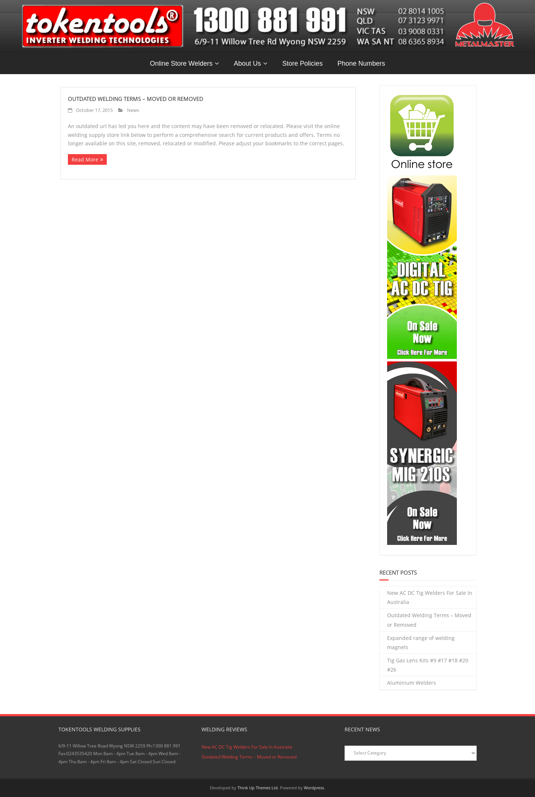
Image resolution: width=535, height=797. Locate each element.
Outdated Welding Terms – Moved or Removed (135, 98)
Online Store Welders (181, 63)
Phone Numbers (361, 63)
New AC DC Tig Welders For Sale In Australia (429, 597)
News (133, 110)
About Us (247, 63)
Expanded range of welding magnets (421, 642)
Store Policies (302, 63)
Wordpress (314, 787)
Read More (85, 159)
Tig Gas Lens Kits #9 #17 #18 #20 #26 (427, 665)
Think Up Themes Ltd (257, 787)
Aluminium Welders (411, 682)
